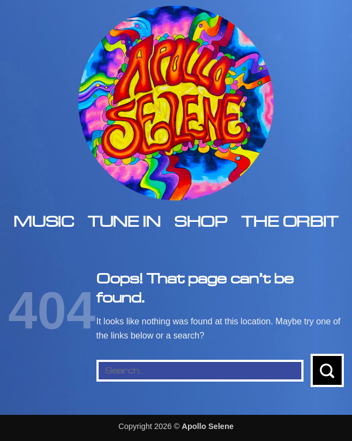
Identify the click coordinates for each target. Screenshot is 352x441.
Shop (200, 221)
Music (44, 221)
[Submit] (327, 370)
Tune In (124, 221)
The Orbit (289, 221)
